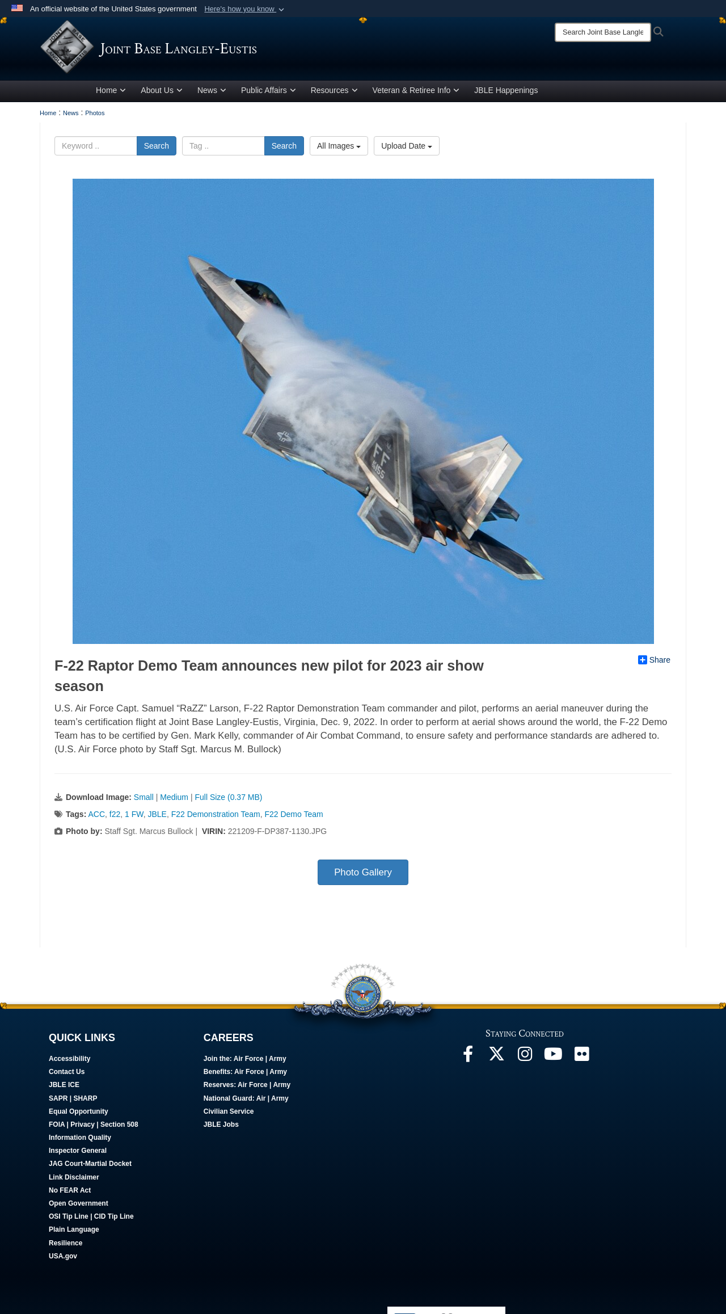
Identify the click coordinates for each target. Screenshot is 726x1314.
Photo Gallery (363, 874)
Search (156, 148)
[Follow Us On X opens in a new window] (496, 1059)
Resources (334, 92)
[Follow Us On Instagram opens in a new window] (524, 1059)
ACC (96, 816)
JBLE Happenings (506, 92)
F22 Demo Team (293, 816)
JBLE (156, 816)
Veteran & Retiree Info (416, 92)
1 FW (134, 816)
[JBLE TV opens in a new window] (553, 1059)
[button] (245, 9)
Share (654, 662)
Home (111, 92)
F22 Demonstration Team (215, 816)
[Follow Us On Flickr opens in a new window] (581, 1059)
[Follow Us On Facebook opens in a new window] (468, 1059)
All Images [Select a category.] (339, 148)
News (211, 92)
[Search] (603, 32)
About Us (162, 92)
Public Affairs (268, 92)
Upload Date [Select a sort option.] (406, 148)
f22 (114, 816)
